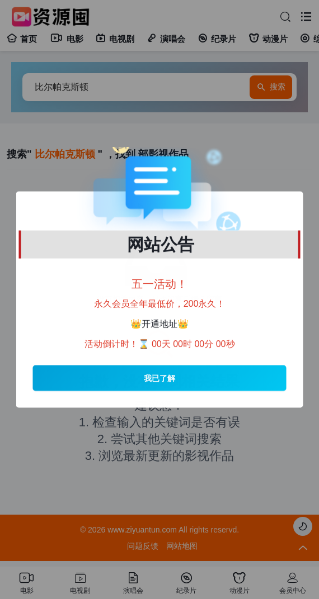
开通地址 (159, 324)
